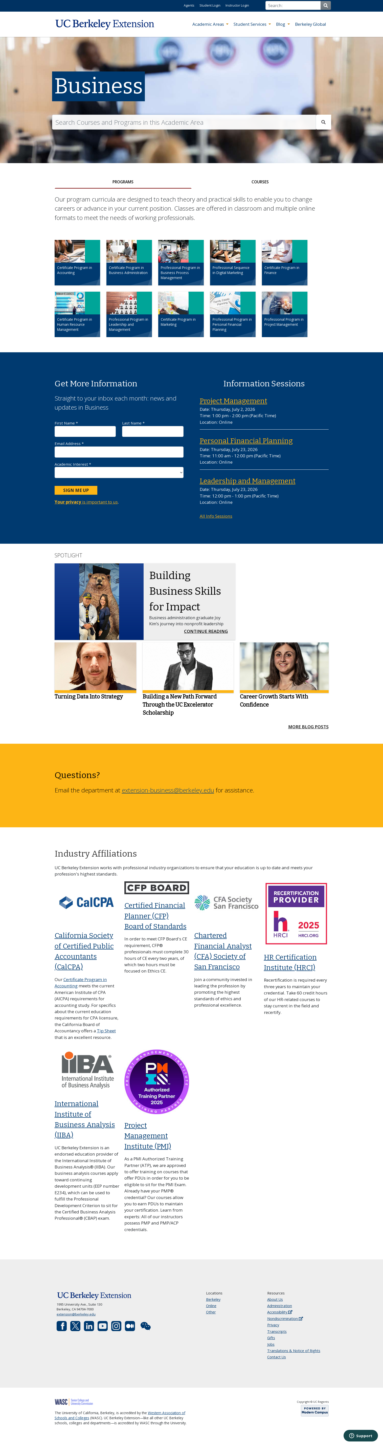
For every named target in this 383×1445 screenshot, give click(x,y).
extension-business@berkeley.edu (168, 793)
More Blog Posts (308, 730)
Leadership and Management (248, 484)
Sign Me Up (76, 493)
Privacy (273, 1328)
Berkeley (213, 1302)
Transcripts (277, 1334)
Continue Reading (207, 634)
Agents (189, 5)
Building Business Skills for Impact (185, 594)
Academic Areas (208, 24)
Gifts (271, 1341)
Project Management (233, 404)
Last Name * (152, 431)
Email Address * (119, 452)
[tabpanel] (192, 273)
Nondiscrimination (285, 1321)
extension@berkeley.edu (76, 1317)
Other (211, 1315)
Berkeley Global (310, 24)
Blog (281, 24)
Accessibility (279, 1315)
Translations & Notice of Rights (293, 1354)
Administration (279, 1309)
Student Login (209, 5)
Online (211, 1309)
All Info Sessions (216, 519)
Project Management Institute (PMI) (147, 1139)
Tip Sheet (106, 1034)
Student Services (250, 24)
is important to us (86, 505)
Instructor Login (237, 5)
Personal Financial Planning (246, 444)
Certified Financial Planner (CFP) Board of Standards (155, 919)
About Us (275, 1302)
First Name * (85, 431)
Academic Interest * (119, 473)
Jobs (271, 1347)
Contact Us (276, 1360)
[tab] (123, 183)
